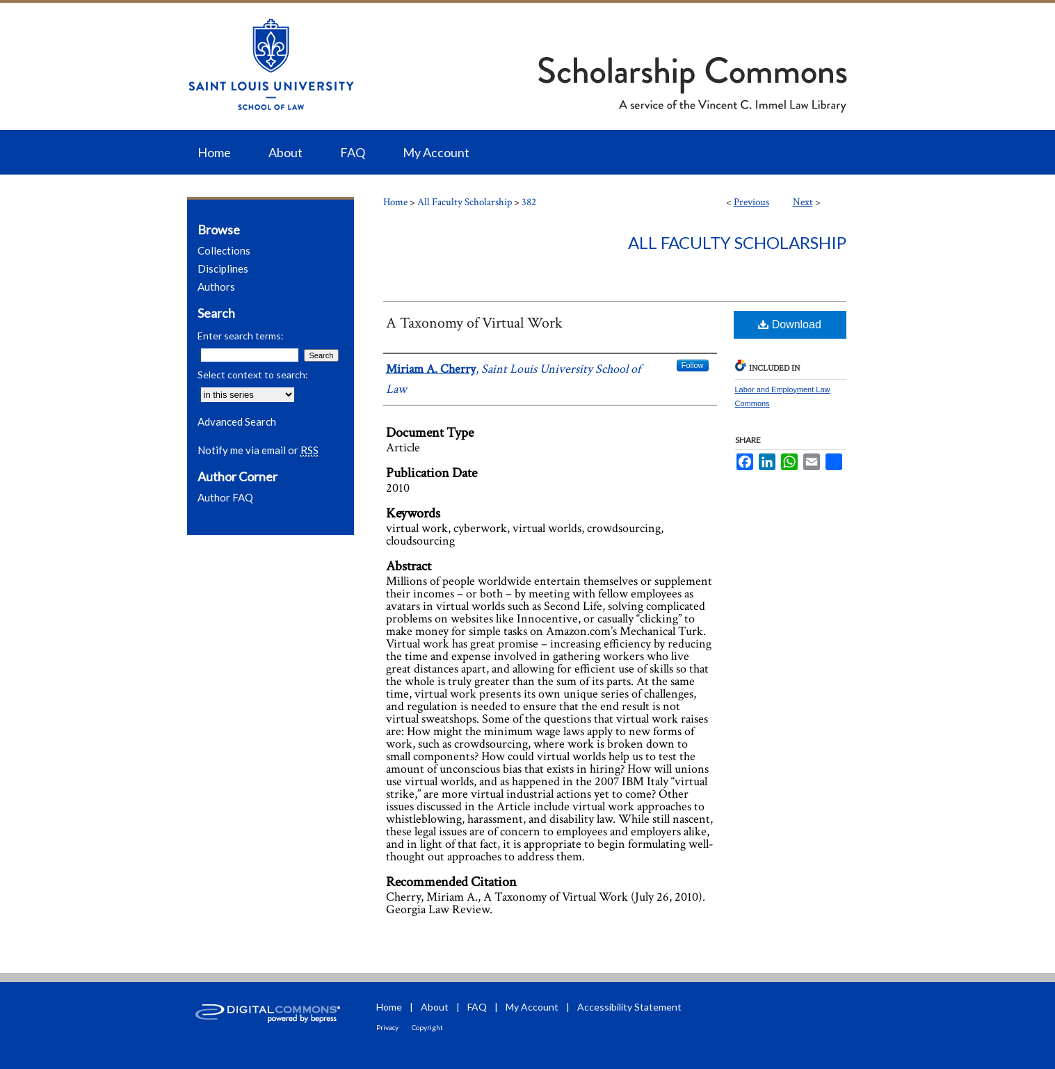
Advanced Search (237, 421)
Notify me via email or (258, 450)
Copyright (427, 1027)
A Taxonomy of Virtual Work (474, 323)
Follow (693, 365)
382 (529, 202)
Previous (751, 202)
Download (789, 324)
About (435, 1007)
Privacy (387, 1027)
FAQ (477, 1007)
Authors (216, 286)
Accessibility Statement (629, 1007)
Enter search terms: (241, 335)
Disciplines (223, 268)
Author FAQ (225, 497)
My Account (532, 1007)
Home (395, 202)
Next (803, 202)
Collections (224, 250)
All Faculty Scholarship (464, 202)
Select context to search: (253, 374)
